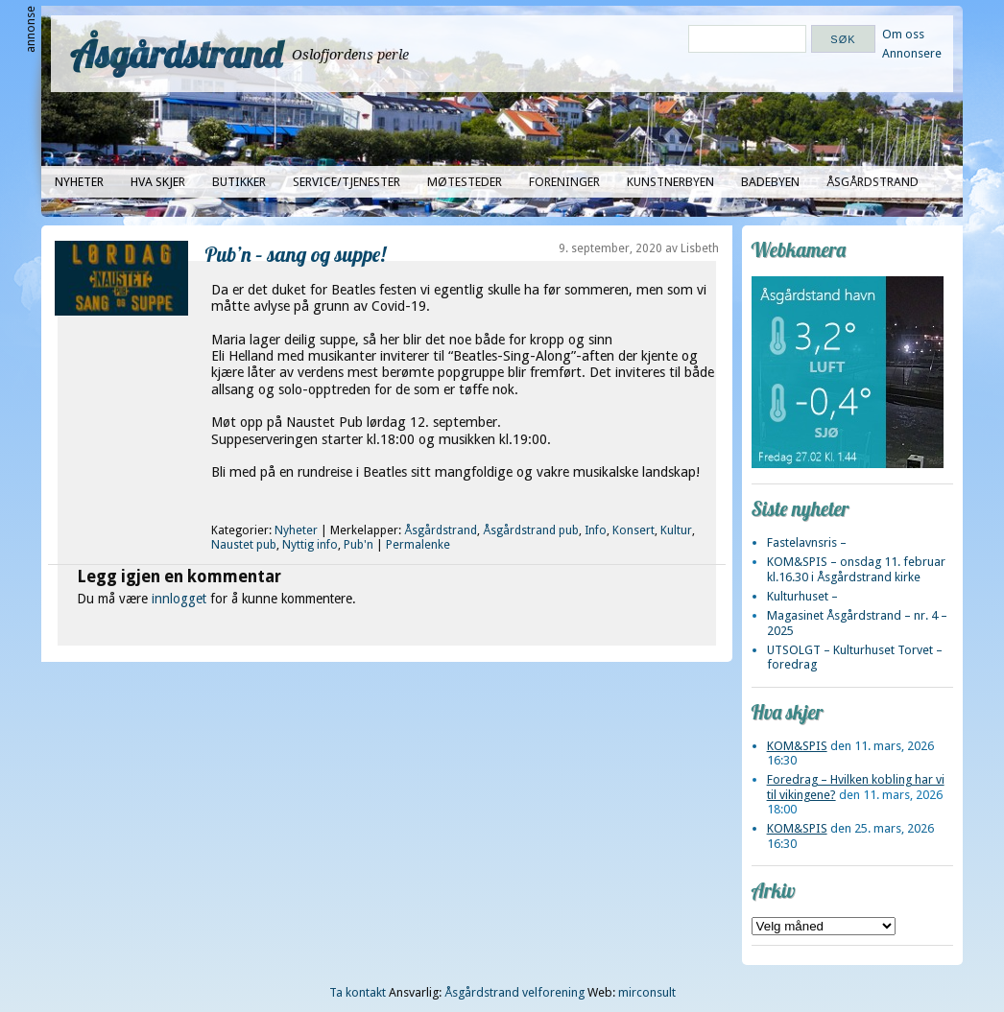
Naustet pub (243, 545)
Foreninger (564, 182)
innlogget (179, 598)
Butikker (239, 182)
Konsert (633, 530)
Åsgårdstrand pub (531, 530)
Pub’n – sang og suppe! (295, 254)
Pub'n (358, 545)
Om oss (903, 34)
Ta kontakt (357, 992)
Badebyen (770, 182)
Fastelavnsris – (807, 542)
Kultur (676, 530)
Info (596, 530)
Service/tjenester (346, 182)
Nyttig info (310, 545)
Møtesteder (464, 182)
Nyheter (79, 182)
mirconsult (647, 992)
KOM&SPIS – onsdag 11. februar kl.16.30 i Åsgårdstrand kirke (856, 568)
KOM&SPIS (797, 746)
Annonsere (912, 53)
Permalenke (418, 545)
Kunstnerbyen (670, 182)
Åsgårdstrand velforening (514, 992)
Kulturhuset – (802, 596)
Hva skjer (158, 182)
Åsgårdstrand (176, 54)
